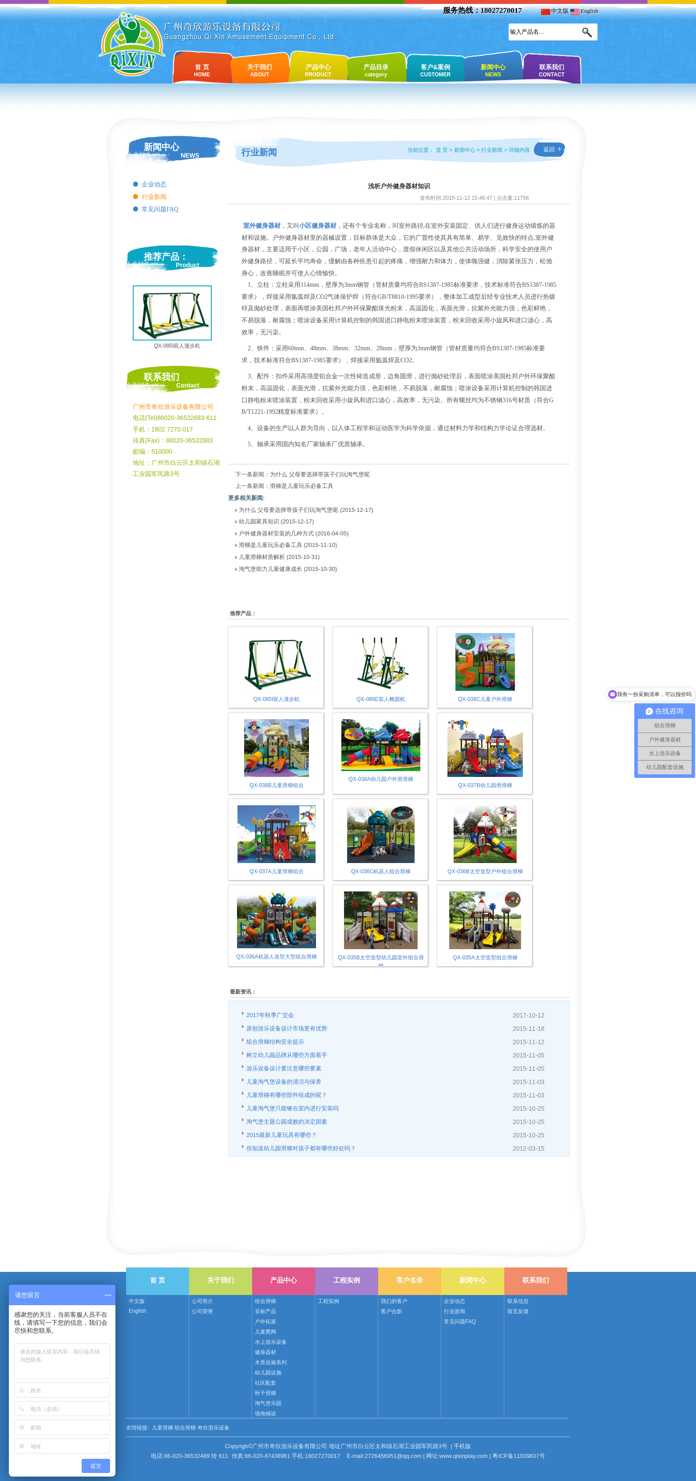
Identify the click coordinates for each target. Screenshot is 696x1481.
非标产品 (265, 1311)
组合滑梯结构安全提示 (275, 1041)
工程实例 (346, 1280)
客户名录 (409, 1280)
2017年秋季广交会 (270, 1015)
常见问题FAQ (160, 209)
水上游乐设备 (271, 1342)
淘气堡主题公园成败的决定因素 (286, 1121)
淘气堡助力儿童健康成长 (270, 569)
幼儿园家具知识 (259, 521)
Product (187, 265)
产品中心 (318, 69)
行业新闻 (154, 197)
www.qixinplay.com (463, 1456)
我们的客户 (394, 1301)
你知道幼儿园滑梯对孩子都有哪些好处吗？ (301, 1148)
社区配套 (265, 1383)
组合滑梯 (265, 1301)
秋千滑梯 (265, 1393)
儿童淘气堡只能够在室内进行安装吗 (292, 1108)
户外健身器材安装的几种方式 (276, 533)
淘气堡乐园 (268, 1403)
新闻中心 (493, 69)
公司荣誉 (202, 1311)
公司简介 (202, 1301)
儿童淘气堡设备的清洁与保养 (283, 1081)
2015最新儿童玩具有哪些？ (281, 1135)
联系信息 (518, 1301)
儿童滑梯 (162, 1428)
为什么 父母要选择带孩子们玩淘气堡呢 (320, 474)
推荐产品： (166, 256)
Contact (187, 385)
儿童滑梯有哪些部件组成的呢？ (286, 1095)
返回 (549, 149)
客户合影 (391, 1311)
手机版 (462, 1446)
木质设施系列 (271, 1362)
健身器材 (265, 1352)
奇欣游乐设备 (213, 1428)
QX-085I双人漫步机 (177, 346)
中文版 (555, 11)
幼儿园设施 (268, 1373)
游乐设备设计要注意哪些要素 (283, 1068)
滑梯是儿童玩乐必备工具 (301, 486)
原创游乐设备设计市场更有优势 (286, 1028)
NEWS (190, 155)
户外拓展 (265, 1322)
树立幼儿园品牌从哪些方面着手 (286, 1055)
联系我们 (552, 69)
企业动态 (154, 184)
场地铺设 (265, 1413)
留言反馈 (518, 1311)
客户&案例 (435, 69)
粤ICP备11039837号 (518, 1456)
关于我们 (259, 69)
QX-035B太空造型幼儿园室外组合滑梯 (380, 957)
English (584, 11)
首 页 (202, 69)
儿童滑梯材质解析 (262, 557)
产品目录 (376, 69)
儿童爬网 (265, 1332)
